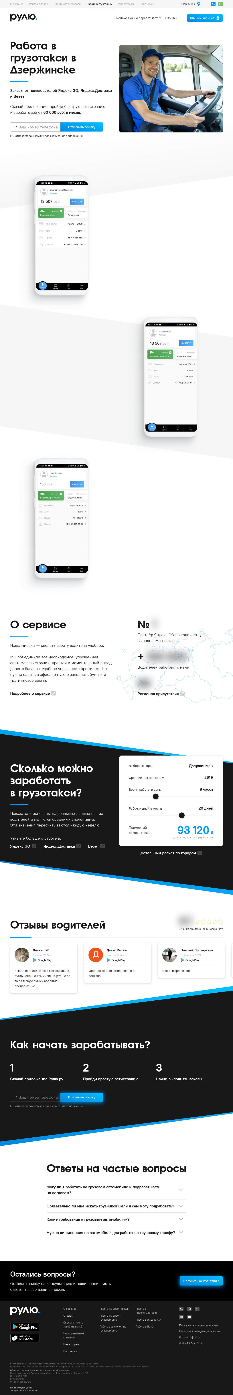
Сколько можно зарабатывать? (137, 18)
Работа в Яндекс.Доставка (146, 1310)
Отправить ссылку (81, 127)
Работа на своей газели (114, 1308)
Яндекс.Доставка (59, 846)
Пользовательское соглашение (198, 1325)
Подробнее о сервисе (30, 693)
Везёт (93, 846)
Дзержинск (199, 765)
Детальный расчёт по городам (168, 852)
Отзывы (171, 18)
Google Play (215, 929)
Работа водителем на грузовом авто (113, 1328)
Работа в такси (38, 4)
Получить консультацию (201, 1281)
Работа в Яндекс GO (148, 1319)
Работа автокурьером (67, 4)
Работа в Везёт (145, 1326)
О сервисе (16, 4)
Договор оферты (189, 1337)
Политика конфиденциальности (199, 1331)
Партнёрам (147, 4)
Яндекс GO (20, 846)
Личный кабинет (202, 18)
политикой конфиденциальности (81, 1363)
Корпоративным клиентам (73, 1335)
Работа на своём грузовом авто (110, 1317)
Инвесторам (126, 4)
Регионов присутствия (158, 693)
